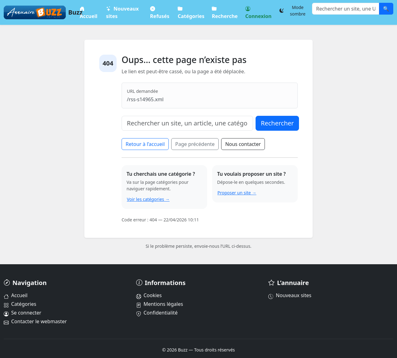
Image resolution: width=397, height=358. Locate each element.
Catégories (191, 12)
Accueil (88, 12)
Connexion (258, 12)
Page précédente (195, 144)
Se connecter (22, 312)
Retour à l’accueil (145, 144)
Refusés (159, 12)
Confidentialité (157, 312)
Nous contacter (243, 144)
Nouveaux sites (122, 12)
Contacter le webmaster (35, 321)
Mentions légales (159, 304)
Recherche (225, 12)
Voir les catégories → (148, 199)
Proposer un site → (236, 193)
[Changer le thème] (294, 10)
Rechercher (277, 123)
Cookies (149, 295)
